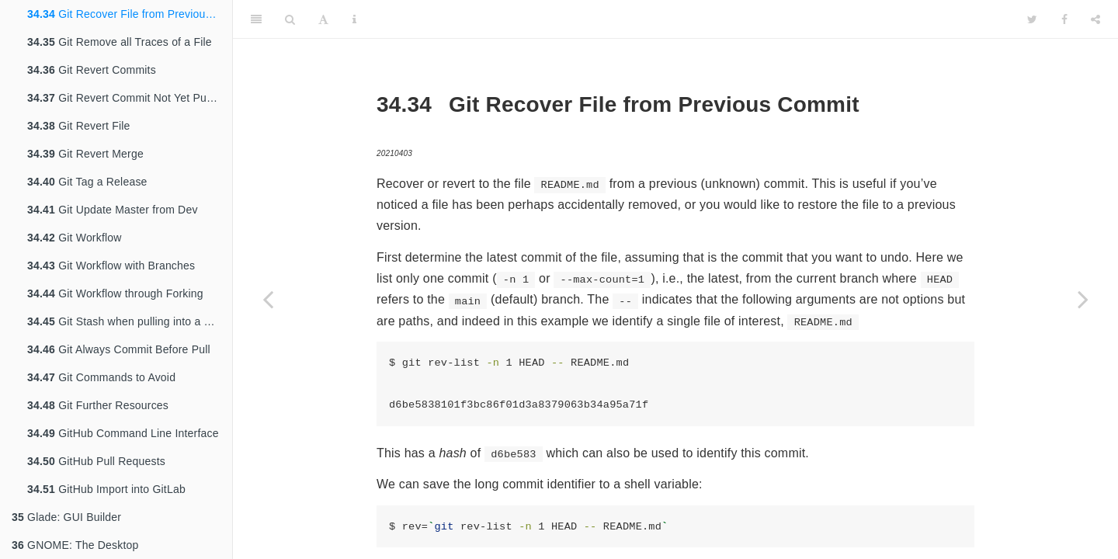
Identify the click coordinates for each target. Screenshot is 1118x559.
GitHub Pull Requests (96, 461)
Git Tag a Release (87, 181)
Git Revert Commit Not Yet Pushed (129, 98)
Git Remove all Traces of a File (119, 42)
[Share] (1095, 19)
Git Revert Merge (85, 154)
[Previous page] (268, 299)
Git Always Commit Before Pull (118, 349)
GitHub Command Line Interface (123, 433)
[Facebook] (1064, 19)
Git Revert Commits (91, 70)
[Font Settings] (323, 19)
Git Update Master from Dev (112, 209)
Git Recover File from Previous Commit (129, 14)
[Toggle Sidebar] (256, 19)
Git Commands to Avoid (101, 377)
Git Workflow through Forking (115, 293)
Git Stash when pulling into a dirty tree (129, 321)
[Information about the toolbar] (354, 19)
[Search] (290, 19)
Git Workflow (74, 237)
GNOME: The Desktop (75, 545)
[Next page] (1083, 299)
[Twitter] (1032, 19)
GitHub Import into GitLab (106, 489)
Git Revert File (78, 126)
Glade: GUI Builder (66, 517)
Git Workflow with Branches (111, 265)
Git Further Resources (97, 405)
